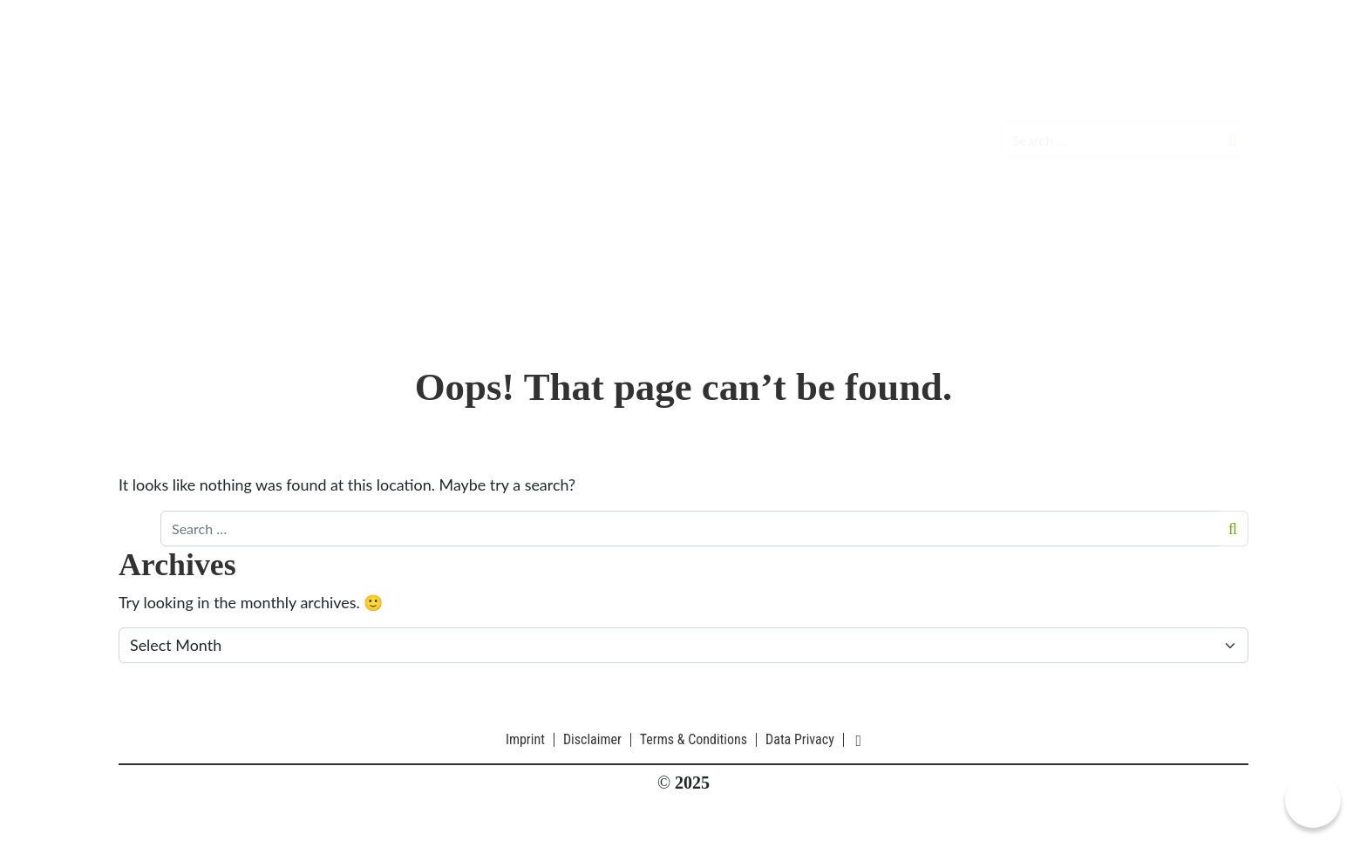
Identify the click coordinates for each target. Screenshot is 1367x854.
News (465, 126)
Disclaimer (592, 739)
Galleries (779, 126)
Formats (597, 126)
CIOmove (206, 126)
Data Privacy (799, 739)
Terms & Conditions (693, 739)
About (928, 126)
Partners (858, 126)
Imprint (525, 739)
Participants (688, 126)
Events (527, 126)
